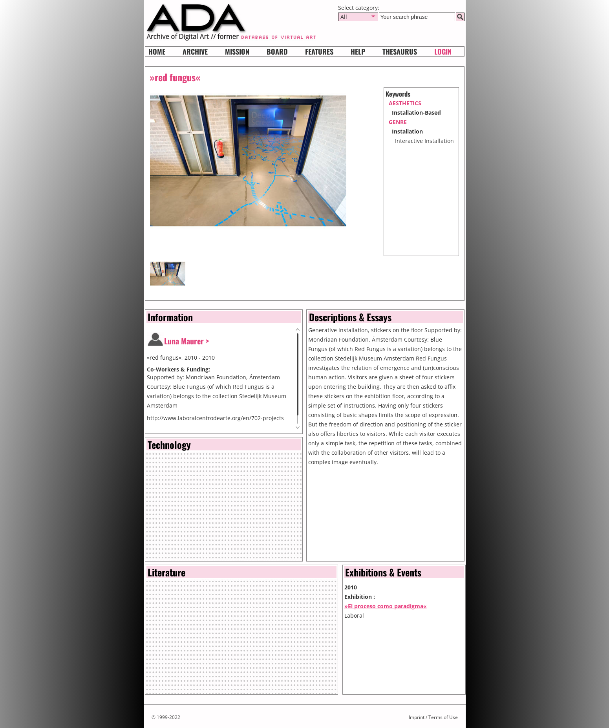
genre (398, 122)
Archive (195, 51)
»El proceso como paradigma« (385, 606)
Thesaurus (399, 51)
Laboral (354, 615)
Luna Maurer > (186, 341)
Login (443, 51)
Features (319, 51)
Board (277, 51)
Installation (407, 131)
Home (156, 51)
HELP (358, 51)
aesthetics (405, 103)
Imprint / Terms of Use (433, 717)
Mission (237, 51)
